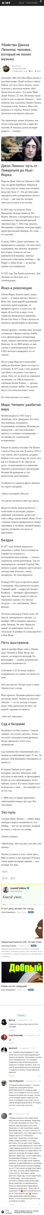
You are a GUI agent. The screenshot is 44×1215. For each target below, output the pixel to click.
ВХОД (21, 3)
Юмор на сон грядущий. (14, 986)
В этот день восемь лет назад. (17, 908)
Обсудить (21, 1015)
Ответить (11, 1030)
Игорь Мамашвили (8, 912)
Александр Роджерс (8, 946)
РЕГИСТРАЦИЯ (32, 3)
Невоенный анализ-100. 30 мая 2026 (21, 942)
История (4, 871)
